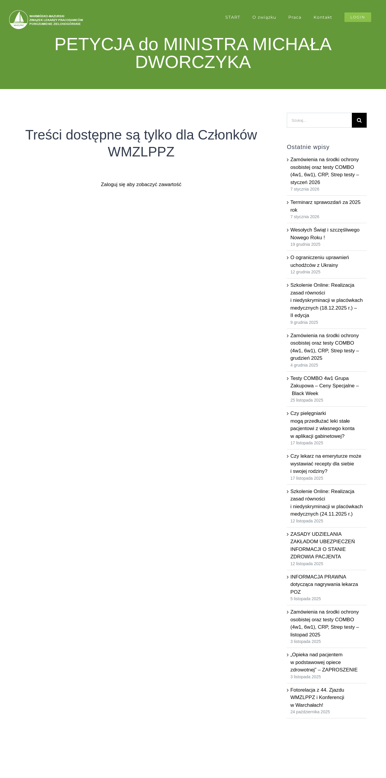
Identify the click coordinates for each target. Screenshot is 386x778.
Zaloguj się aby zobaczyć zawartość (141, 184)
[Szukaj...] (319, 120)
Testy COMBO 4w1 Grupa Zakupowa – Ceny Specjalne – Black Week (324, 385)
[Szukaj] (359, 120)
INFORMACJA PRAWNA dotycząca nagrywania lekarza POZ (324, 584)
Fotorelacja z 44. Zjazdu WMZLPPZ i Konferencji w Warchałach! (317, 697)
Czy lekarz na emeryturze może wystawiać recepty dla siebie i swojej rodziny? (325, 463)
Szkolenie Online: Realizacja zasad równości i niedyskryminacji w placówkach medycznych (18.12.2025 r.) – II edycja (326, 300)
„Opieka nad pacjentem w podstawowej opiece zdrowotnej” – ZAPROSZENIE (324, 662)
